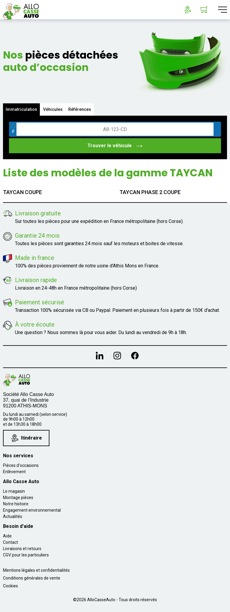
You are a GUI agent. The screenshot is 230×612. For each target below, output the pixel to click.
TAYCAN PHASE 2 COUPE (150, 192)
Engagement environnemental (32, 510)
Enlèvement (14, 471)
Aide (7, 536)
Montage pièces (18, 497)
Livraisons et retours (22, 548)
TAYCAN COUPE (22, 192)
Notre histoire (15, 503)
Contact (10, 542)
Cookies (10, 585)
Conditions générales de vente (31, 578)
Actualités (12, 516)
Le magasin (14, 491)
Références (80, 109)
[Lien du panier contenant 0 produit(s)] (204, 9)
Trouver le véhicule (115, 145)
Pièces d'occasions (21, 465)
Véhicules (53, 109)
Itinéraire (26, 438)
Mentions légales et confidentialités (36, 570)
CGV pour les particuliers (26, 555)
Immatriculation (21, 109)
